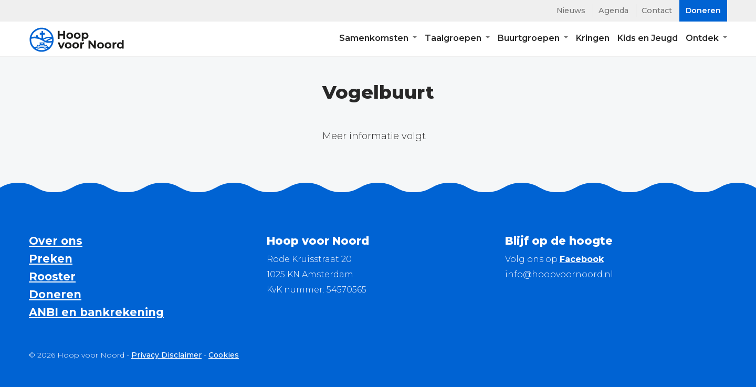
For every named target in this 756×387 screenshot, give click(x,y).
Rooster (52, 276)
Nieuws (570, 10)
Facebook (582, 259)
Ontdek (703, 40)
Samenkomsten (375, 40)
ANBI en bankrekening (96, 312)
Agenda (613, 10)
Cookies (223, 355)
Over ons (55, 240)
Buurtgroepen (530, 40)
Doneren (55, 294)
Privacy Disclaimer (166, 355)
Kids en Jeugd (647, 40)
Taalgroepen (454, 40)
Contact (657, 10)
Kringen (593, 40)
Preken (50, 258)
